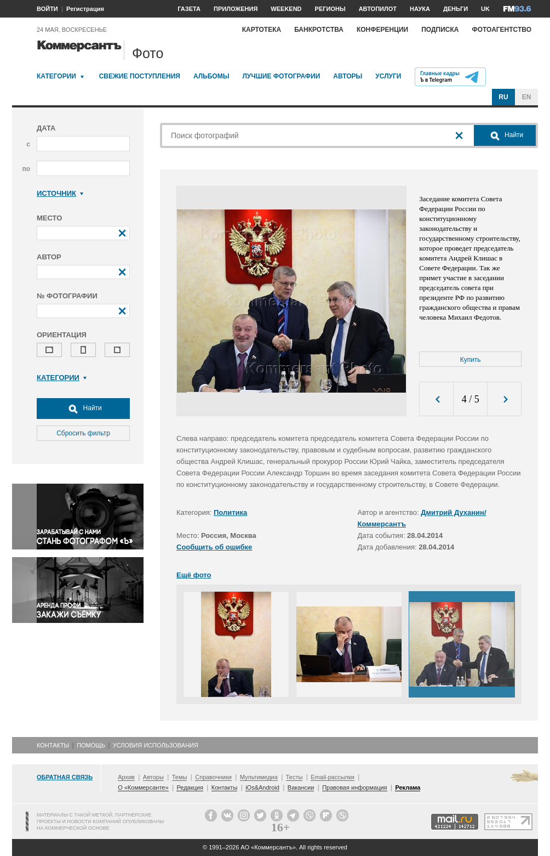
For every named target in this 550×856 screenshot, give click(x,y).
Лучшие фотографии (281, 76)
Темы (179, 777)
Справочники (213, 777)
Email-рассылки (332, 777)
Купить (470, 360)
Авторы (347, 76)
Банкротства (318, 29)
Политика (230, 512)
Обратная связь (65, 777)
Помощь (91, 745)
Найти (83, 408)
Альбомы (211, 76)
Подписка (440, 29)
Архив (126, 777)
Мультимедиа (259, 777)
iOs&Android (262, 787)
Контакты (53, 745)
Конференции (382, 29)
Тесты (294, 777)
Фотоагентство (501, 29)
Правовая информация (354, 787)
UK (485, 8)
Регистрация (85, 8)
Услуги (388, 76)
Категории (56, 76)
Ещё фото (193, 575)
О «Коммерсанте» (143, 787)
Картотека (262, 29)
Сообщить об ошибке (214, 547)
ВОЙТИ (47, 8)
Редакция (189, 787)
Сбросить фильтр (83, 433)
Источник (60, 193)
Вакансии (301, 787)
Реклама (407, 787)
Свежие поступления (139, 76)
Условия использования (155, 745)
